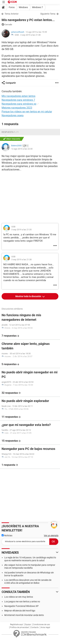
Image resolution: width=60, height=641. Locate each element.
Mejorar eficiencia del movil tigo (19, 610)
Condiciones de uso (41, 624)
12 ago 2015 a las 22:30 (21, 149)
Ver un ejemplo (51, 535)
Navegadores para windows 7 (18, 99)
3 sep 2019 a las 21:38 (30, 35)
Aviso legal (45, 627)
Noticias (7, 535)
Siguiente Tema (47, 13)
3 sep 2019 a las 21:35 (21, 229)
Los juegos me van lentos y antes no (22, 601)
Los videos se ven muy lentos (18, 597)
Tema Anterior (12, 13)
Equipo (28, 624)
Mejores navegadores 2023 (17, 107)
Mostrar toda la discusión (28, 296)
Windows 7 (37, 7)
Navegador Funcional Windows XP (21, 606)
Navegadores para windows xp (19, 103)
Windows (23, 7)
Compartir (11, 83)
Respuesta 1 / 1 (10, 132)
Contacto (35, 627)
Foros (12, 7)
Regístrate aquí (16, 624)
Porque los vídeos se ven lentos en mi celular (27, 111)
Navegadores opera (13, 115)
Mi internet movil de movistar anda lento (24, 615)
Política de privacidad (19, 627)
